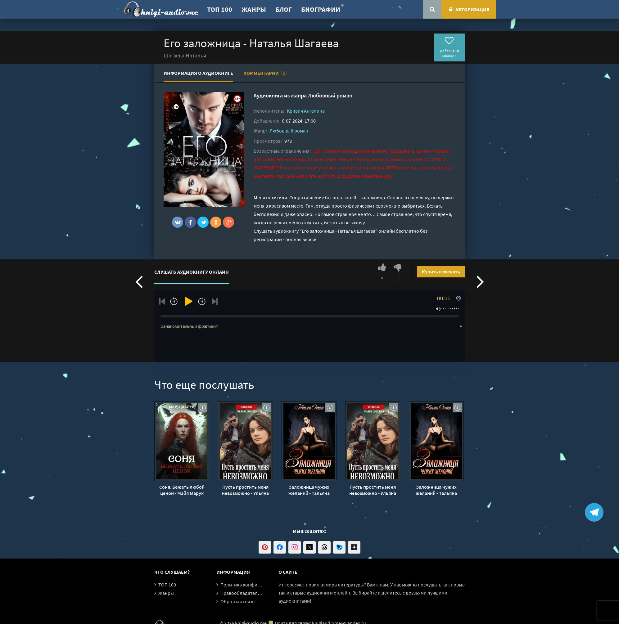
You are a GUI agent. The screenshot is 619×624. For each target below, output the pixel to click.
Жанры (254, 9)
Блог (283, 9)
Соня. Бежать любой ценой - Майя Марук (182, 490)
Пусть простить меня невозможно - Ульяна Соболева (245, 490)
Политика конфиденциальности (255, 584)
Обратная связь (237, 601)
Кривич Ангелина (306, 111)
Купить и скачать (441, 271)
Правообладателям (241, 593)
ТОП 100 (219, 9)
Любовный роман (330, 95)
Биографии (320, 9)
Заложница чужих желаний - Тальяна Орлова (309, 490)
